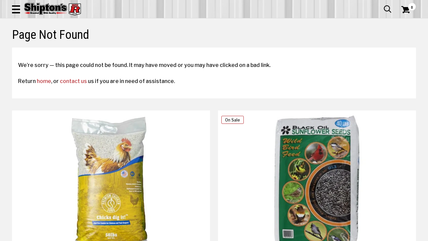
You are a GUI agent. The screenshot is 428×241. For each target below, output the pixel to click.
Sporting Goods (373, 45)
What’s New (378, 5)
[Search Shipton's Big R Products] (193, 24)
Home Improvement (241, 45)
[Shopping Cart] (404, 24)
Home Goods (193, 45)
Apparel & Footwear (38, 45)
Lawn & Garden (291, 45)
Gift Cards (349, 5)
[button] (239, 24)
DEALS (407, 45)
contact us (79, 129)
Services (407, 5)
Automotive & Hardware (99, 45)
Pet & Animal (332, 45)
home (50, 129)
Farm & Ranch (153, 45)
